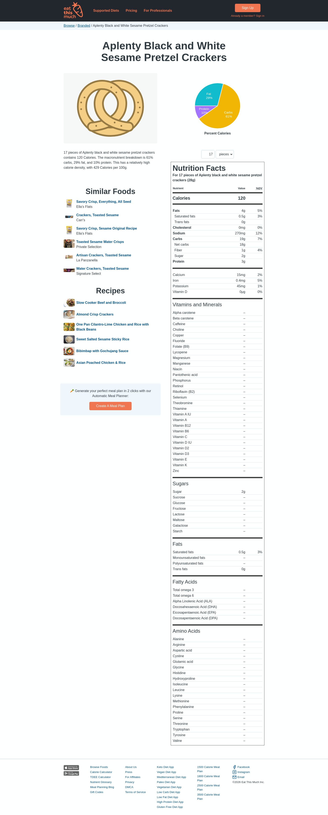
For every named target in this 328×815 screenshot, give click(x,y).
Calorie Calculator (101, 772)
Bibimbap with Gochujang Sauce (102, 351)
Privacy (129, 782)
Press (128, 772)
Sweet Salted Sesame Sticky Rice (102, 339)
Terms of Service (135, 792)
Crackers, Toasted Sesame (97, 215)
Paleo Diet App (166, 782)
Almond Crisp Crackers (95, 314)
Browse (69, 25)
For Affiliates (132, 777)
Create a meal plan (110, 406)
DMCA (129, 787)
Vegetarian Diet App (169, 787)
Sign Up (248, 8)
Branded (84, 25)
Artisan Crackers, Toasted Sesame (103, 255)
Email (238, 777)
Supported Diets (106, 10)
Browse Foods (99, 767)
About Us (131, 767)
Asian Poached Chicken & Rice (101, 363)
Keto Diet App (165, 767)
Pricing (131, 10)
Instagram (241, 772)
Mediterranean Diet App (171, 777)
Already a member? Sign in (247, 15)
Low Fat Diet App (167, 797)
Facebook (241, 767)
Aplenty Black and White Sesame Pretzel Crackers (164, 51)
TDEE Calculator (100, 777)
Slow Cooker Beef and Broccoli (101, 303)
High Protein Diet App (170, 802)
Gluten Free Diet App (170, 807)
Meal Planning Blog (102, 787)
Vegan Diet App (166, 772)
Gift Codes (96, 792)
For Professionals (158, 10)
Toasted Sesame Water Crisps (100, 242)
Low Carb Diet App (168, 792)
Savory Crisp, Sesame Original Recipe (106, 228)
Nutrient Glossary (100, 782)
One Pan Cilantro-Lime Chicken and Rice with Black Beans (112, 327)
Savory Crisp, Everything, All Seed (103, 201)
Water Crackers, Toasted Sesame (102, 268)
